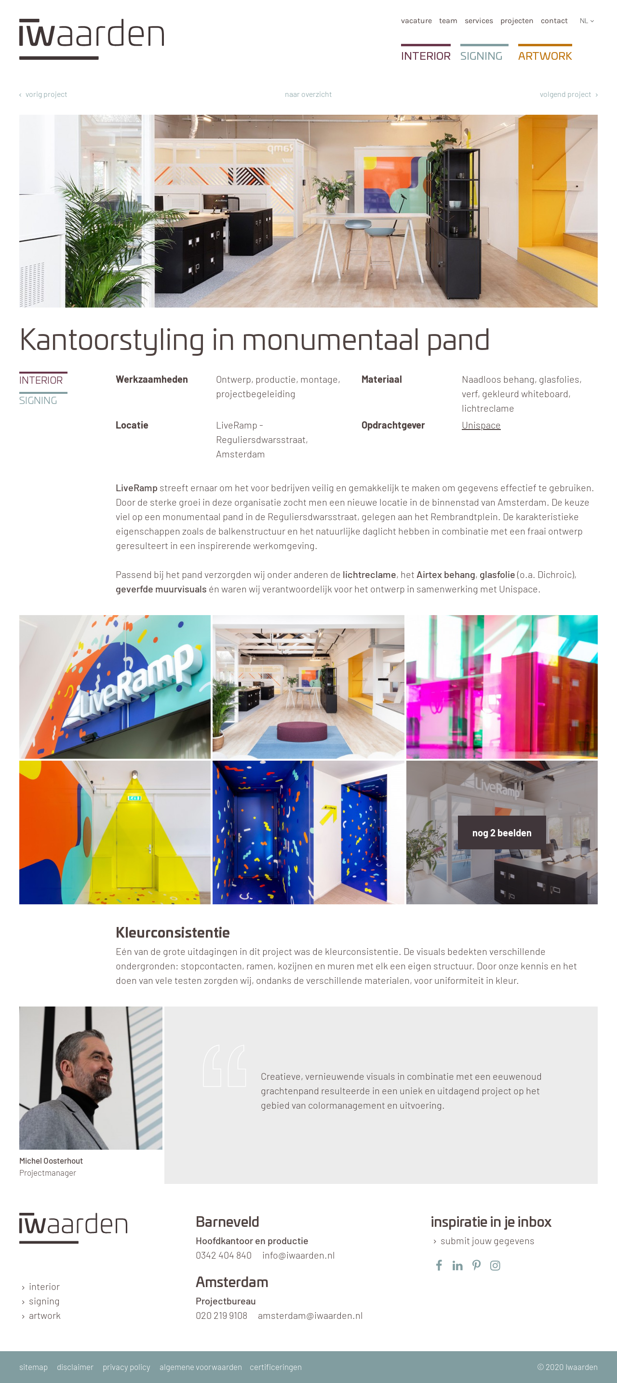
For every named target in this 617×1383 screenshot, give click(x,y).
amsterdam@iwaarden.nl (310, 1315)
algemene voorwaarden (201, 1366)
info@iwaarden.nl (298, 1255)
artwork (45, 1315)
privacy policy (126, 1366)
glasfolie (497, 574)
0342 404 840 (224, 1255)
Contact (554, 20)
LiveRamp (137, 487)
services (479, 20)
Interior (426, 56)
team (448, 20)
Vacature (416, 20)
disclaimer (75, 1366)
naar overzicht (308, 93)
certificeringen (276, 1366)
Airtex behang (445, 574)
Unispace (481, 424)
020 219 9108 (221, 1315)
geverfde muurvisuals (161, 588)
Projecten (517, 20)
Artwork (545, 56)
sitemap (33, 1366)
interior (44, 1286)
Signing (481, 56)
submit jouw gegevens (488, 1240)
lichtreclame (369, 574)
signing (44, 1300)
